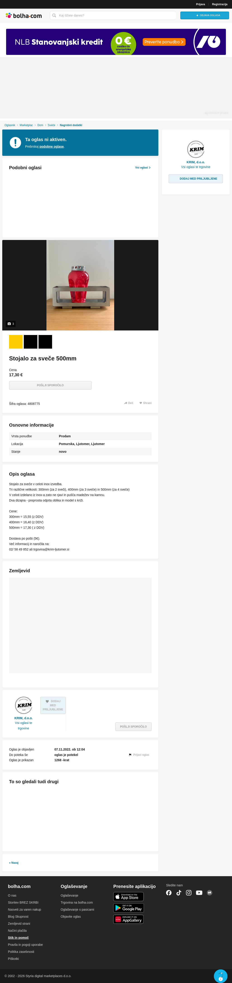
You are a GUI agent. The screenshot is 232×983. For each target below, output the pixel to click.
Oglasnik (10, 125)
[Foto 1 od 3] (16, 342)
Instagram (188, 892)
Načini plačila (17, 930)
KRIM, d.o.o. (23, 718)
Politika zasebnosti (21, 952)
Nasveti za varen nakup (24, 909)
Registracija (219, 4)
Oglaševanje (69, 895)
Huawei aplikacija (128, 919)
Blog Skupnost (18, 916)
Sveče (51, 125)
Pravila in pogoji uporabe (25, 944)
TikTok (178, 892)
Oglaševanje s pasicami (77, 909)
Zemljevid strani (19, 923)
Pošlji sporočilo (50, 385)
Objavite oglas (71, 916)
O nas (12, 895)
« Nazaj (13, 862)
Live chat (220, 976)
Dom (40, 125)
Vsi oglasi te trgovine (23, 725)
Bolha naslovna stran (23, 15)
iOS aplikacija (128, 896)
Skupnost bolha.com (209, 892)
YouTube (199, 892)
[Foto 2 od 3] (30, 342)
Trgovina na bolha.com (77, 902)
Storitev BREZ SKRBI (23, 902)
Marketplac (26, 125)
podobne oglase (51, 146)
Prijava (200, 4)
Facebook (169, 892)
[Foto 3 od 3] (45, 342)
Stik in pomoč (18, 937)
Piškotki (13, 959)
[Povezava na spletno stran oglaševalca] (116, 42)
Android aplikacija (128, 907)
